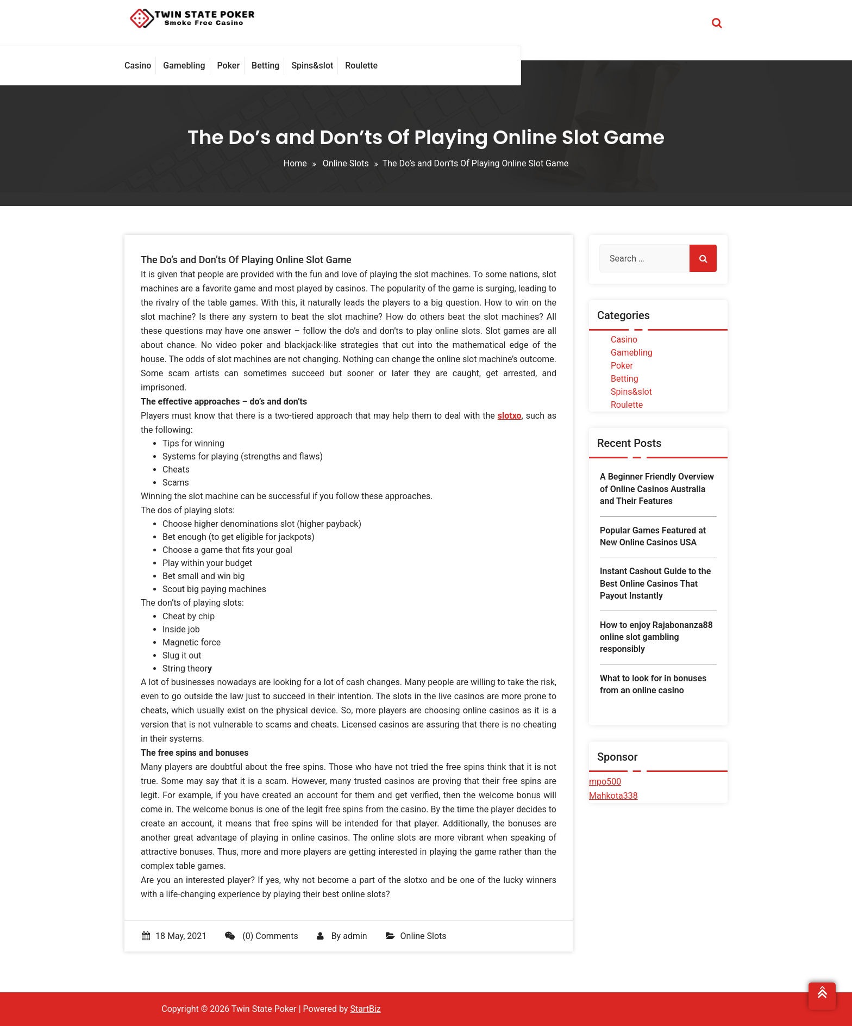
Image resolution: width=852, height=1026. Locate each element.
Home (295, 163)
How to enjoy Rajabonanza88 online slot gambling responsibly (656, 637)
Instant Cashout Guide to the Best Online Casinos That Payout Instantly (655, 583)
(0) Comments (261, 936)
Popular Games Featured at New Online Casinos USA (653, 536)
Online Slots (346, 163)
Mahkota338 (613, 796)
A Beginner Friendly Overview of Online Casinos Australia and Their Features (657, 488)
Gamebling (632, 352)
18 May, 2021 (174, 936)
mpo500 (605, 781)
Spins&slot (631, 392)
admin (355, 936)
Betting (624, 379)
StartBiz (365, 1009)
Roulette (627, 405)
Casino (624, 339)
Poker (622, 365)
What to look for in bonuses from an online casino (653, 684)
